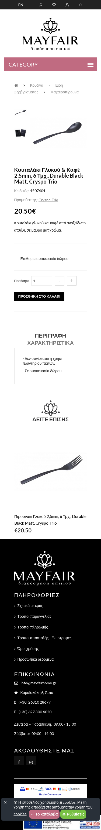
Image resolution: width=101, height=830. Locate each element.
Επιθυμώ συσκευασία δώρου (44, 258)
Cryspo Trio (48, 200)
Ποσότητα (22, 281)
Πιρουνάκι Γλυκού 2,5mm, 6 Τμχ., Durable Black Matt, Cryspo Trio (50, 519)
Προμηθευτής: (26, 200)
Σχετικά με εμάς (30, 605)
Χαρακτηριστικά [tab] (50, 342)
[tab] (20, 111)
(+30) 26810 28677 (35, 702)
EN (20, 4)
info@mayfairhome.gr (38, 683)
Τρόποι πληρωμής (33, 627)
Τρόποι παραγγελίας (34, 616)
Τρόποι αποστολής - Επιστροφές (45, 637)
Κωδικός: (21, 190)
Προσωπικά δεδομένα (36, 659)
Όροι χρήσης (28, 648)
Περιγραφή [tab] (50, 335)
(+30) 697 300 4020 (35, 712)
